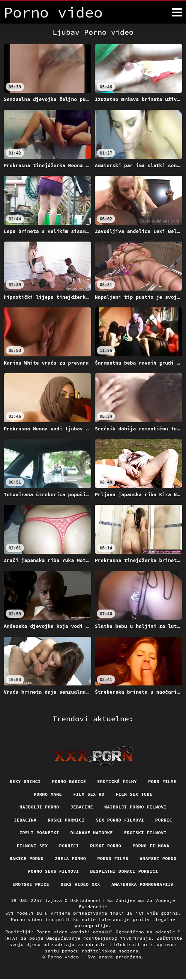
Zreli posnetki (39, 832)
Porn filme (162, 781)
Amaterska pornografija (142, 884)
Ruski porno (105, 845)
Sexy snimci (25, 781)
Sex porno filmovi (120, 820)
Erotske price (30, 884)
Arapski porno (158, 858)
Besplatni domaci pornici (124, 871)
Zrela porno (70, 858)
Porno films (112, 858)
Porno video (65, 957)
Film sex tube (134, 794)
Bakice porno (27, 858)
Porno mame (48, 794)
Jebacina (25, 820)
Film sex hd (88, 794)
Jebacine (81, 807)
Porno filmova (150, 845)
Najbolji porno (39, 807)
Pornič (163, 820)
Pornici (69, 845)
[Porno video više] (177, 12)
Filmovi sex (32, 845)
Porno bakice (69, 781)
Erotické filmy (117, 781)
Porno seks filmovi (53, 871)
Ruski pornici (66, 820)
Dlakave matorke (91, 832)
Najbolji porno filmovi (135, 807)
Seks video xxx (80, 884)
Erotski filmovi (145, 832)
